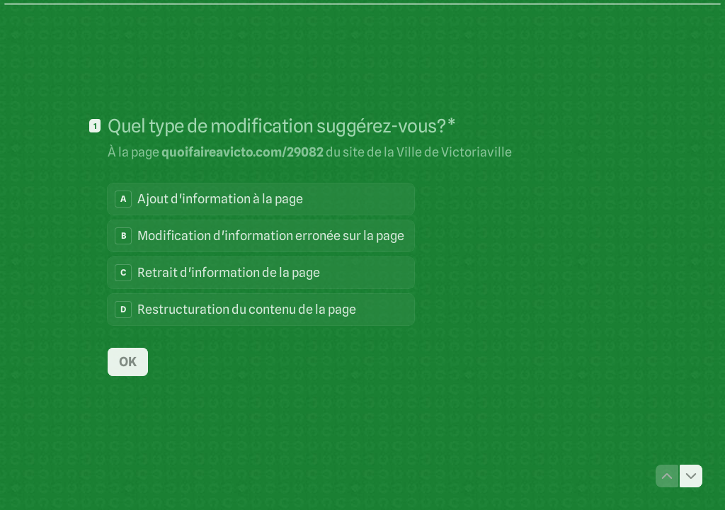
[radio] (261, 199)
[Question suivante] (691, 476)
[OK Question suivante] (128, 361)
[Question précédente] (667, 476)
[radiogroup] (261, 254)
